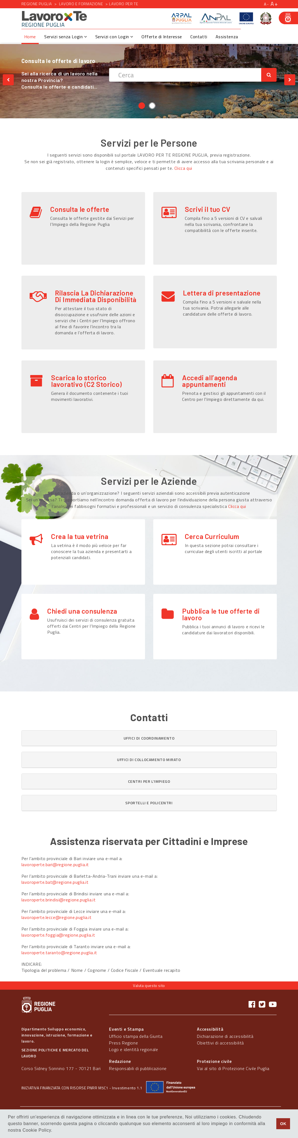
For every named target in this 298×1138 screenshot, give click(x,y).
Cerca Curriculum (212, 536)
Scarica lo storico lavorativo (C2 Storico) (86, 380)
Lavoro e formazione (81, 4)
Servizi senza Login (65, 36)
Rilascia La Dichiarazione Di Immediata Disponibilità (96, 296)
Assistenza (227, 36)
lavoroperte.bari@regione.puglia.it (55, 864)
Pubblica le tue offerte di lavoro (221, 598)
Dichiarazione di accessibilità (225, 1036)
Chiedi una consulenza (82, 595)
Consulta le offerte (79, 209)
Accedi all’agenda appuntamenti (209, 380)
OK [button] (283, 1123)
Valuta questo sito (149, 985)
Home (30, 36)
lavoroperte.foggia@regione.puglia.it (58, 935)
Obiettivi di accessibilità (220, 1042)
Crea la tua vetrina (79, 536)
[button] (149, 738)
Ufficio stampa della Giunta (135, 1036)
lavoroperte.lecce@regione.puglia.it (56, 917)
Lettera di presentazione (221, 293)
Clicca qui (183, 168)
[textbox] (185, 75)
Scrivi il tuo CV (207, 209)
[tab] (149, 738)
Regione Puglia (36, 4)
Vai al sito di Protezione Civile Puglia (233, 1068)
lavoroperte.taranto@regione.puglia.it (59, 953)
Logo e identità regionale (133, 1049)
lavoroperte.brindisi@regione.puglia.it (58, 900)
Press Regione (123, 1042)
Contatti (198, 36)
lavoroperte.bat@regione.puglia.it (55, 882)
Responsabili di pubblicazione (137, 1068)
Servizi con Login (114, 36)
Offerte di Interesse (161, 36)
